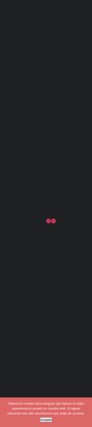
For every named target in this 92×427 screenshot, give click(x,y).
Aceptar (46, 420)
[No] (85, 412)
